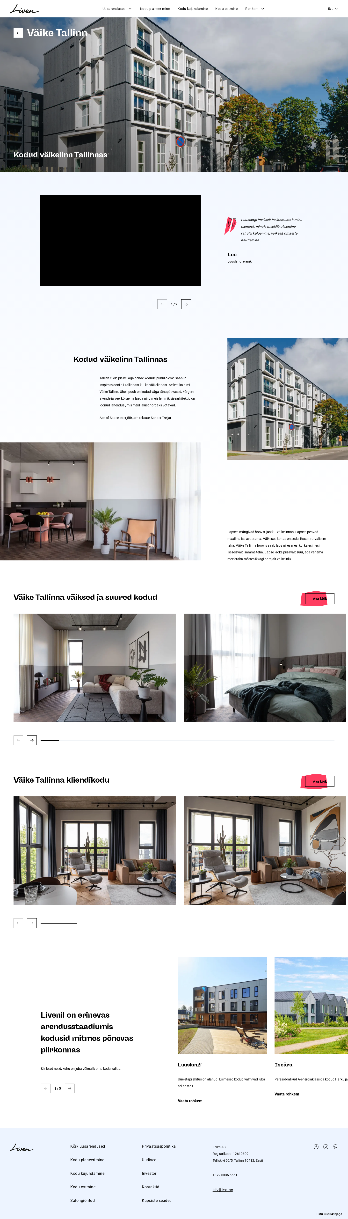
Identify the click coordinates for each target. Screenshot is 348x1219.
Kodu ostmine (226, 9)
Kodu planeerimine (155, 9)
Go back (18, 33)
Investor (149, 1173)
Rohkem (255, 8)
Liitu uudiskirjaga (329, 1214)
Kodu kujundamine (193, 9)
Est (333, 9)
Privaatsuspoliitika (159, 1146)
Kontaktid (151, 1187)
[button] (186, 304)
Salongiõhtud (82, 1200)
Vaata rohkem (190, 1101)
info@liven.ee (223, 1189)
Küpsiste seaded (157, 1200)
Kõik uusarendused (87, 1146)
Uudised (149, 1160)
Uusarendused (117, 8)
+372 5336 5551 (225, 1175)
